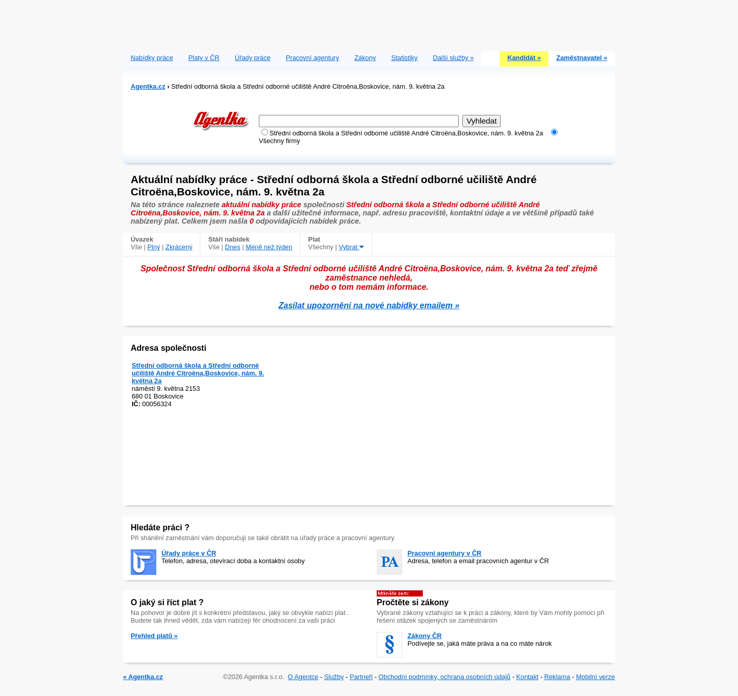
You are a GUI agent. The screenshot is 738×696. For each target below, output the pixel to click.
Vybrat (351, 247)
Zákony (365, 58)
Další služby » (453, 58)
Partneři (361, 677)
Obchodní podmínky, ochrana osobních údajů (444, 677)
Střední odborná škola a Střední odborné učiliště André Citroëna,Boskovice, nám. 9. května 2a (198, 373)
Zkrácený (179, 247)
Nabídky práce (152, 58)
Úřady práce (253, 58)
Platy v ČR (204, 58)
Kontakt (527, 677)
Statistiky (405, 58)
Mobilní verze (595, 677)
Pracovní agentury (312, 58)
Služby (334, 677)
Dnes (232, 247)
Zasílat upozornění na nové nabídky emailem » (369, 305)
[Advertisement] (369, 23)
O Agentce (303, 677)
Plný (154, 247)
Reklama (557, 677)
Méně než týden (268, 247)
